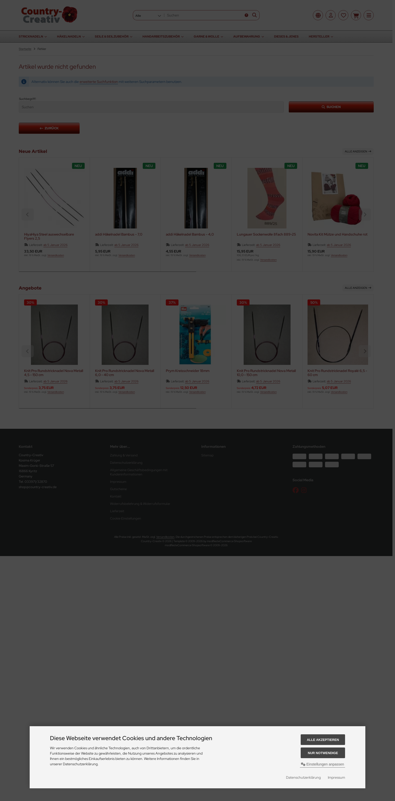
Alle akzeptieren (323, 740)
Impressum (336, 777)
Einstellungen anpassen (322, 764)
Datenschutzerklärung (303, 777)
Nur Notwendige (323, 753)
